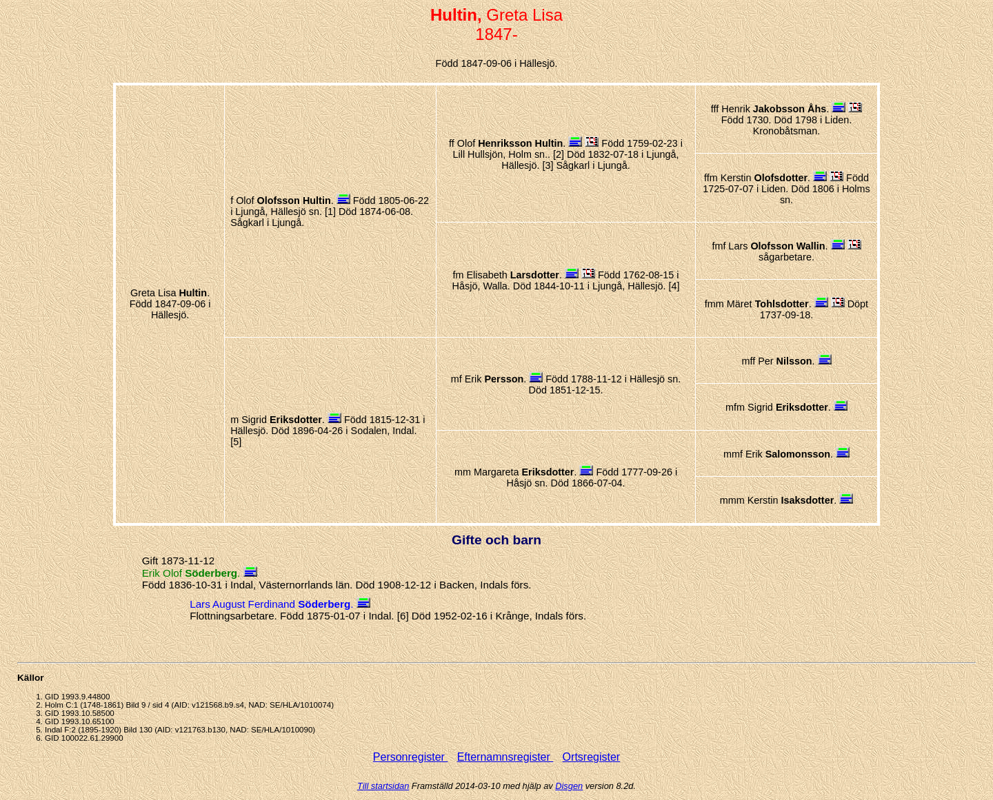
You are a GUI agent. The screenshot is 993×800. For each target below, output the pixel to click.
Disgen (569, 786)
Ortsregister (592, 757)
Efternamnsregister (505, 757)
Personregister (410, 757)
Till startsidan (383, 786)
